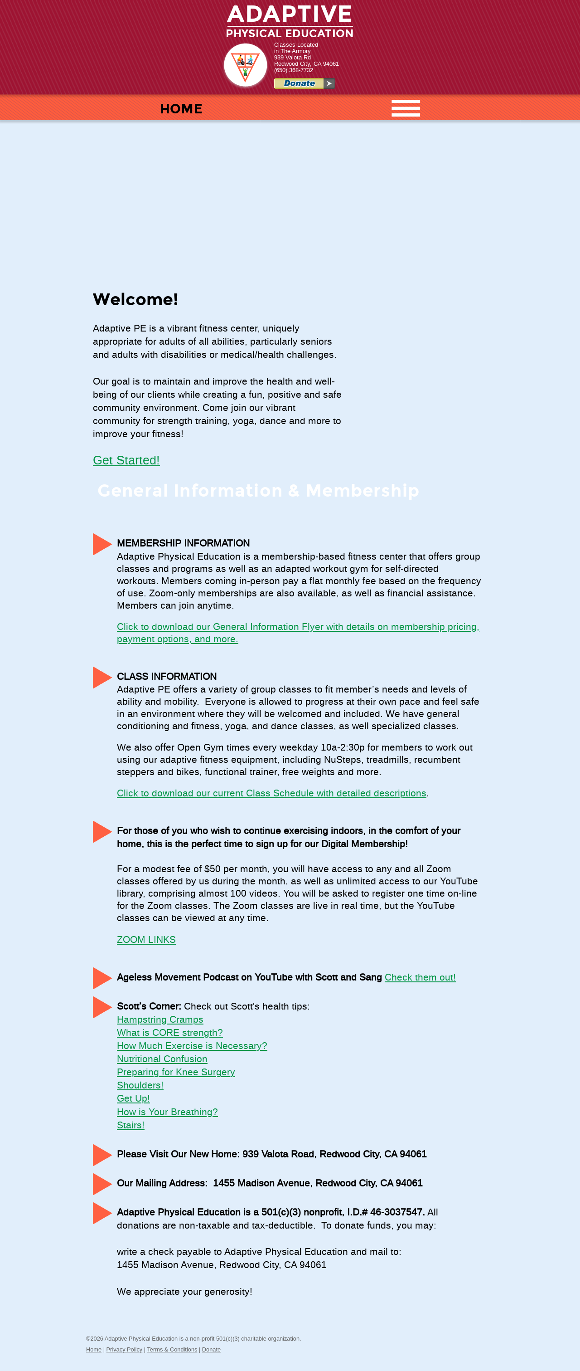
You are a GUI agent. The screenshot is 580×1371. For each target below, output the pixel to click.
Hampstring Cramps (160, 1020)
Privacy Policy (124, 1349)
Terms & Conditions (172, 1349)
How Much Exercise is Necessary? (192, 1046)
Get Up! (133, 1099)
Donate (211, 1349)
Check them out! (420, 978)
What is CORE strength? (170, 1033)
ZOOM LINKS (146, 940)
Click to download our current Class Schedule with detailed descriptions (271, 794)
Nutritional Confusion (162, 1059)
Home (94, 1349)
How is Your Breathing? (167, 1112)
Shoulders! (140, 1086)
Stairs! (131, 1126)
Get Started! (126, 460)
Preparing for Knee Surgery (176, 1072)
